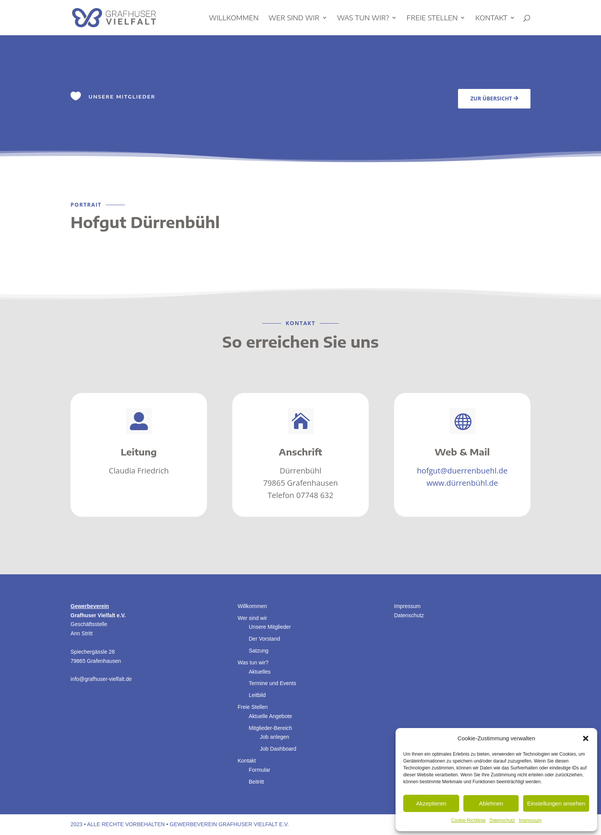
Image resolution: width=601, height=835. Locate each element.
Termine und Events (272, 683)
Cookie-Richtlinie (468, 820)
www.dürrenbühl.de (462, 483)
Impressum (530, 820)
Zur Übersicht (491, 98)
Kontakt (491, 18)
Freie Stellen (432, 18)
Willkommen (234, 18)
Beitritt (256, 782)
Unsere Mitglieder (270, 627)
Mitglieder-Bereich (270, 728)
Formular (259, 770)
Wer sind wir (293, 18)
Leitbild (257, 695)
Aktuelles (260, 672)
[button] (586, 738)
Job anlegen (274, 737)
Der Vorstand (264, 639)
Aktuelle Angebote (270, 716)
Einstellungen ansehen (556, 803)
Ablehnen (491, 803)
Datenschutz (502, 820)
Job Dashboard (278, 749)
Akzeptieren (431, 803)
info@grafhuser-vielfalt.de (101, 679)
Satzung (258, 651)
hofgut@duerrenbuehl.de (462, 470)
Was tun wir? (363, 18)
